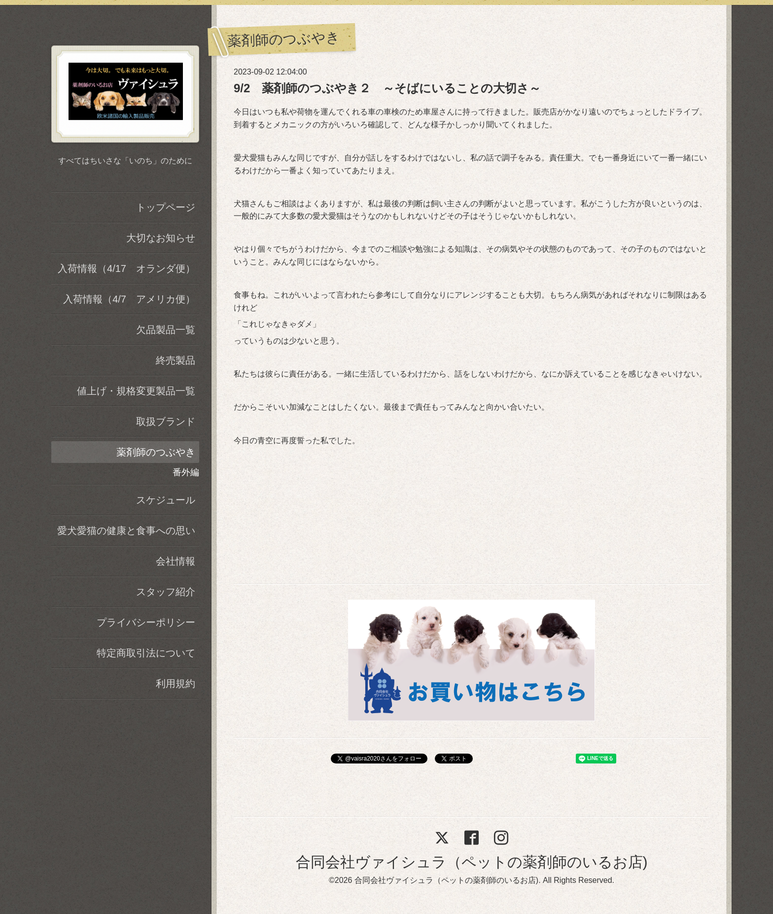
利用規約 (175, 683)
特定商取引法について (146, 652)
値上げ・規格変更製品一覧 (136, 390)
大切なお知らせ (160, 237)
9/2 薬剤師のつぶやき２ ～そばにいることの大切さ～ (387, 88)
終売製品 (175, 360)
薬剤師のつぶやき (155, 452)
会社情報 (175, 561)
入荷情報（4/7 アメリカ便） (129, 299)
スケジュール (165, 500)
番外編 (186, 472)
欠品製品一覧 (165, 329)
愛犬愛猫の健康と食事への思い (126, 530)
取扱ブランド (165, 421)
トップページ (165, 207)
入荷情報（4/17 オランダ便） (126, 268)
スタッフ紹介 (165, 591)
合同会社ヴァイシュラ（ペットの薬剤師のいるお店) (472, 862)
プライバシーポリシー (146, 622)
